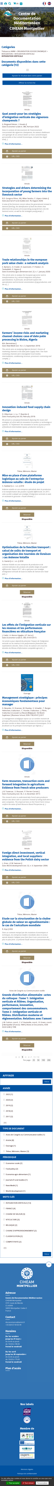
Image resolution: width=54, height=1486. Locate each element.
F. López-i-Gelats (41, 198)
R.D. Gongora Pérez (10, 198)
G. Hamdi (6, 561)
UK (49, 3)
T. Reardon (23, 414)
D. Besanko (6, 708)
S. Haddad (6, 486)
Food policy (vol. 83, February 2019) (21, 416)
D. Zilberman (7, 414)
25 (34, 1060)
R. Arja (4, 929)
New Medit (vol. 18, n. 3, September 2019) (23, 346)
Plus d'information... (13, 144)
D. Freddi (15, 267)
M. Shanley (27, 708)
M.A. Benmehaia (8, 343)
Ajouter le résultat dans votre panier (27, 75)
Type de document (13, 1128)
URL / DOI (15, 156)
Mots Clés (9, 1196)
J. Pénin (43, 710)
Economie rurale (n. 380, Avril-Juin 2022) (23, 126)
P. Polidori (37, 267)
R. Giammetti (26, 267)
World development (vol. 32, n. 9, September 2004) (27, 865)
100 (43, 1060)
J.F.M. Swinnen (15, 863)
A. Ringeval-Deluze (9, 124)
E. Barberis (6, 267)
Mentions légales (27, 1469)
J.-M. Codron (7, 1022)
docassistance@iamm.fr (15, 1322)
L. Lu (16, 414)
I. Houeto (22, 124)
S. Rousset (19, 791)
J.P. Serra (28, 635)
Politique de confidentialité (27, 1474)
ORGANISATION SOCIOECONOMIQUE (31, 51)
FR (44, 3)
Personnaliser (42, 1483)
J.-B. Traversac (7, 791)
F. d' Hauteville (25, 1022)
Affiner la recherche (27, 83)
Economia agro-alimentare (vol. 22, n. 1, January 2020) (28, 271)
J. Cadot (5, 635)
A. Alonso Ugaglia (17, 635)
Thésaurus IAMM (8, 51)
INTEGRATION (7, 54)
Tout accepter (13, 1483)
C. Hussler (25, 710)
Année (6, 1088)
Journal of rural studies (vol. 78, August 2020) (25, 201)
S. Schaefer (37, 708)
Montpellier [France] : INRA (14, 1025)
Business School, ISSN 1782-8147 (25, 715)
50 (38, 1060)
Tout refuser (28, 1483)
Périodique (9, 1157)
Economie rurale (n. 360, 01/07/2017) (21, 637)
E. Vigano (16, 269)
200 (48, 1060)
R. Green (42, 1022)
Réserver (27, 514)
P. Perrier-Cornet (31, 791)
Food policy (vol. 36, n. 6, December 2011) (23, 794)
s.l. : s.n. (15, 486)
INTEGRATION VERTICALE (25, 54)
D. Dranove (17, 708)
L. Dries (5, 863)
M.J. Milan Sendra (26, 198)
